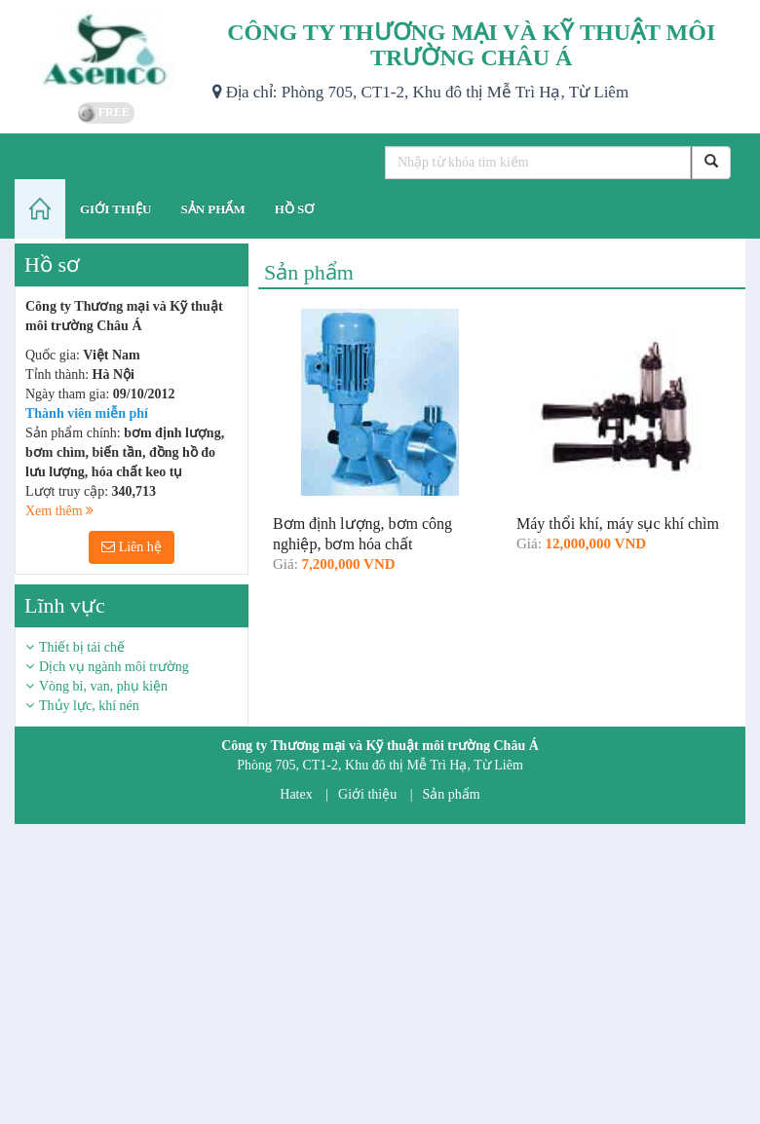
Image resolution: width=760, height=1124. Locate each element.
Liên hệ (131, 547)
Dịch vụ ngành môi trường (114, 666)
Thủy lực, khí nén (89, 705)
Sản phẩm (451, 794)
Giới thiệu (367, 794)
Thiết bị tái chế (82, 647)
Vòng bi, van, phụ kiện (103, 686)
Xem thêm (59, 511)
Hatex (296, 794)
